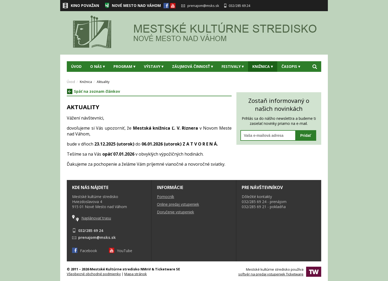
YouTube (120, 250)
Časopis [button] (290, 66)
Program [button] (124, 66)
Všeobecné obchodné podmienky (94, 273)
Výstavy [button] (154, 66)
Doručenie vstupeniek (175, 211)
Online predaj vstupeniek (178, 204)
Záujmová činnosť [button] (192, 66)
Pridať (305, 135)
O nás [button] (97, 66)
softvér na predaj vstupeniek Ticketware (270, 274)
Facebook (84, 250)
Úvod (76, 66)
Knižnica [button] (262, 66)
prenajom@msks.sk (200, 5)
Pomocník (165, 196)
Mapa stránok (135, 273)
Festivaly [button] (233, 66)
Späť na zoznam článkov (93, 91)
